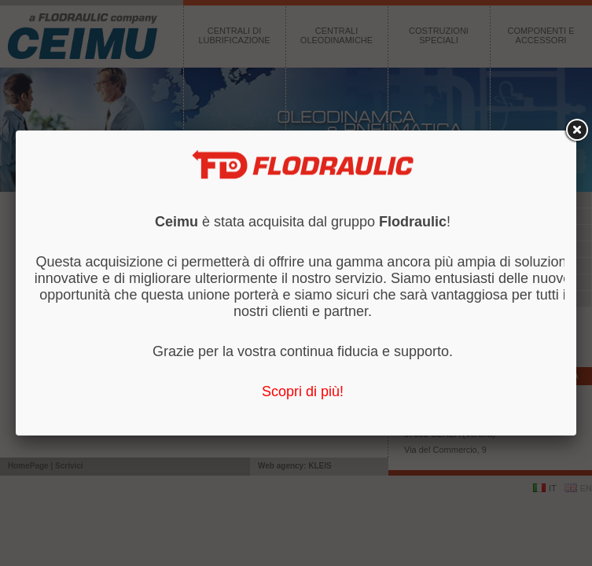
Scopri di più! (303, 391)
